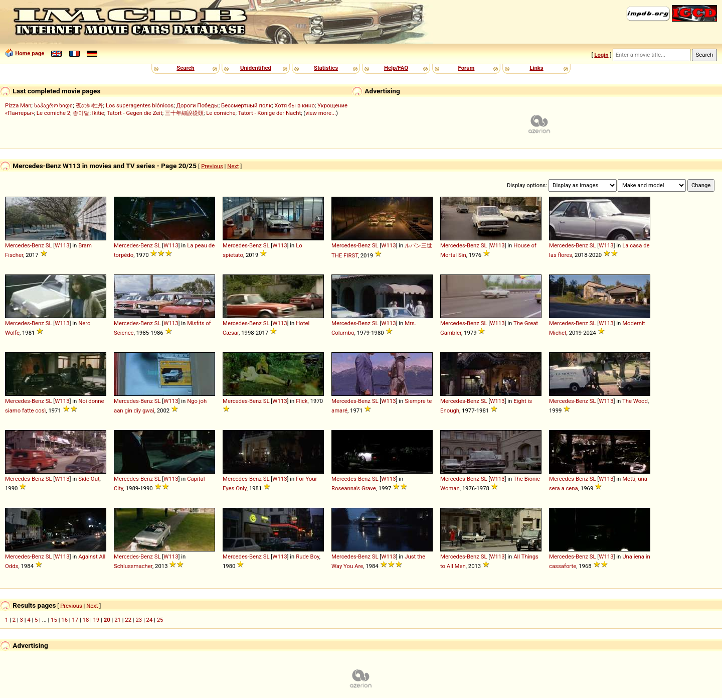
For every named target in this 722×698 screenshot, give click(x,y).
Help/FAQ (396, 67)
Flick (301, 400)
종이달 (81, 112)
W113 (62, 245)
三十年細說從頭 (184, 112)
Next (233, 166)
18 (86, 619)
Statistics (326, 67)
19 (96, 619)
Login (601, 54)
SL (49, 245)
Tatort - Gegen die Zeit (134, 112)
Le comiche (220, 112)
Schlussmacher (133, 566)
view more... (320, 112)
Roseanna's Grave (353, 488)
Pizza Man (18, 105)
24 (149, 619)
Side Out (88, 478)
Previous (212, 166)
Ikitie (98, 112)
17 (75, 619)
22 (128, 619)
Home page (29, 53)
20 (107, 619)
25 (160, 619)
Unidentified (255, 67)
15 (54, 619)
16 (64, 619)
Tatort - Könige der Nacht (269, 112)
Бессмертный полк (246, 105)
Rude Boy (307, 556)
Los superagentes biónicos (139, 105)
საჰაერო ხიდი (53, 105)
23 (138, 619)
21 (117, 619)
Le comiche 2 (53, 112)
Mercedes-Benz (24, 245)
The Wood (635, 400)
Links (536, 67)
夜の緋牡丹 (89, 105)
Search (185, 67)
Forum (466, 67)
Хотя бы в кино (294, 105)
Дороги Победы (197, 105)
